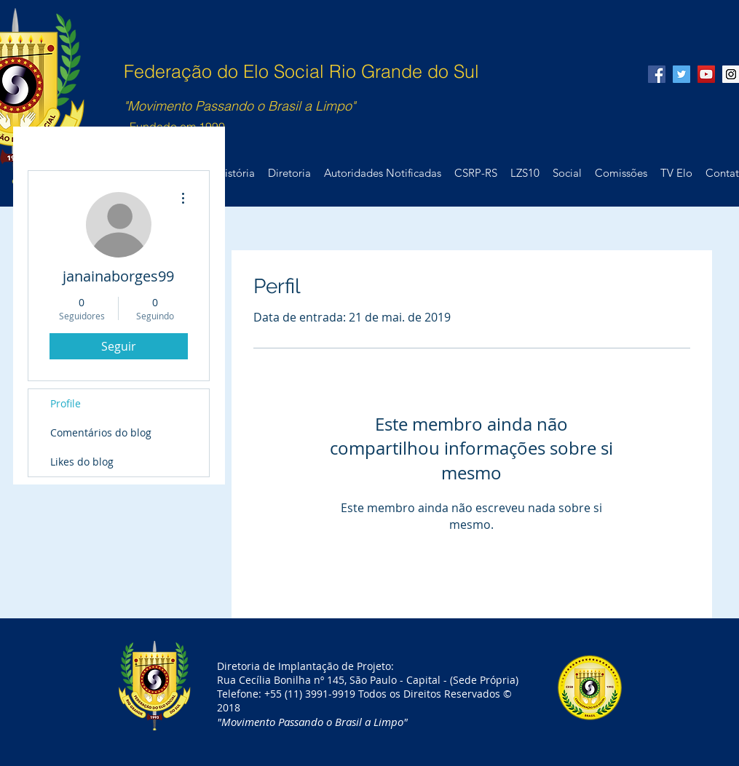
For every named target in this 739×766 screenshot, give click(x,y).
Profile (65, 403)
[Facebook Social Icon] (656, 74)
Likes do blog (82, 461)
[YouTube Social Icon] (706, 74)
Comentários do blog (100, 432)
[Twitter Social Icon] (681, 74)
